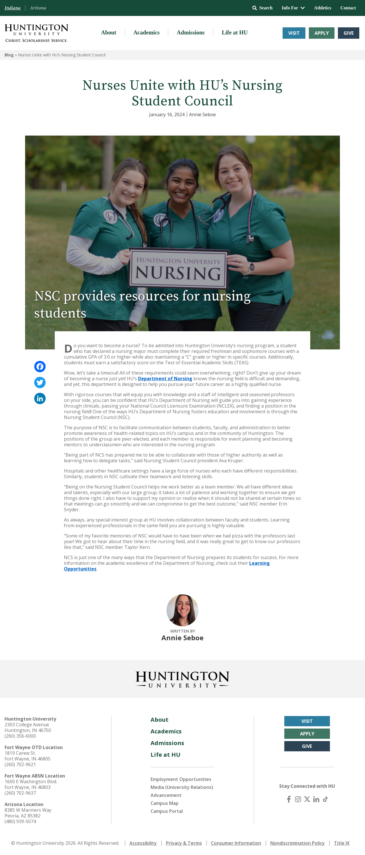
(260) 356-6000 (20, 736)
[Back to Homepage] (182, 678)
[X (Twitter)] (307, 799)
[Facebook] (288, 799)
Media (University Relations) (182, 787)
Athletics (322, 7)
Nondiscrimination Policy (297, 843)
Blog (9, 55)
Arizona (38, 8)
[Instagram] (298, 799)
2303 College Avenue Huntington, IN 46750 (28, 727)
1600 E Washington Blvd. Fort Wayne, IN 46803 (31, 784)
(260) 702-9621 (20, 764)
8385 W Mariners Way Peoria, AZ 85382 (28, 813)
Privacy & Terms (184, 843)
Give (349, 33)
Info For (293, 7)
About (108, 32)
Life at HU (235, 32)
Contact (348, 7)
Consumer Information (236, 843)
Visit (294, 33)
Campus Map (165, 803)
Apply (322, 33)
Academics (146, 32)
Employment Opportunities (181, 779)
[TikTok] (325, 799)
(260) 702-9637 (20, 793)
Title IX (342, 843)
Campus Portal (167, 811)
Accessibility (143, 843)
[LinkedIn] (316, 799)
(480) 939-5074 (20, 821)
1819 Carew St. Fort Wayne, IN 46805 (27, 756)
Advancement (166, 795)
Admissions (191, 32)
